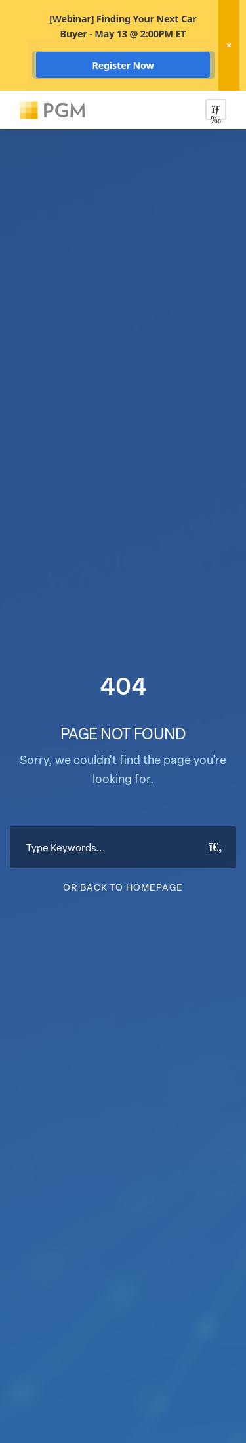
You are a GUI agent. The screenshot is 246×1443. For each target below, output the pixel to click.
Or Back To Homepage (123, 887)
